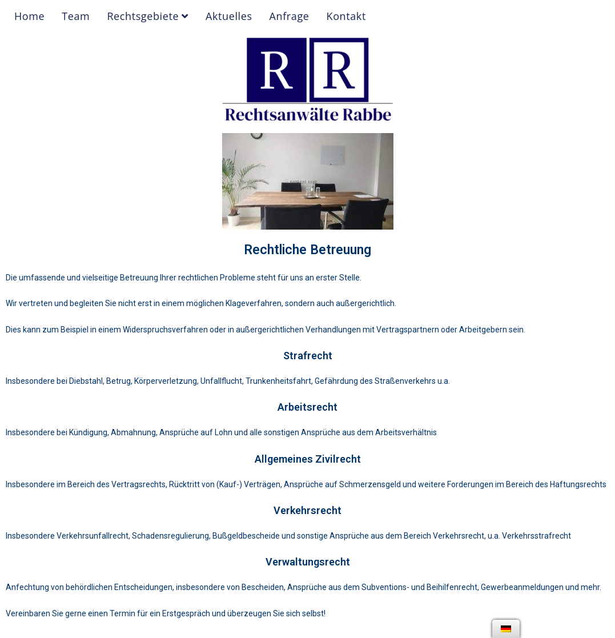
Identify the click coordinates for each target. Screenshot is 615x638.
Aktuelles (229, 16)
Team (76, 16)
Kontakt (346, 16)
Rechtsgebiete (147, 16)
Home (29, 16)
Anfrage (289, 16)
